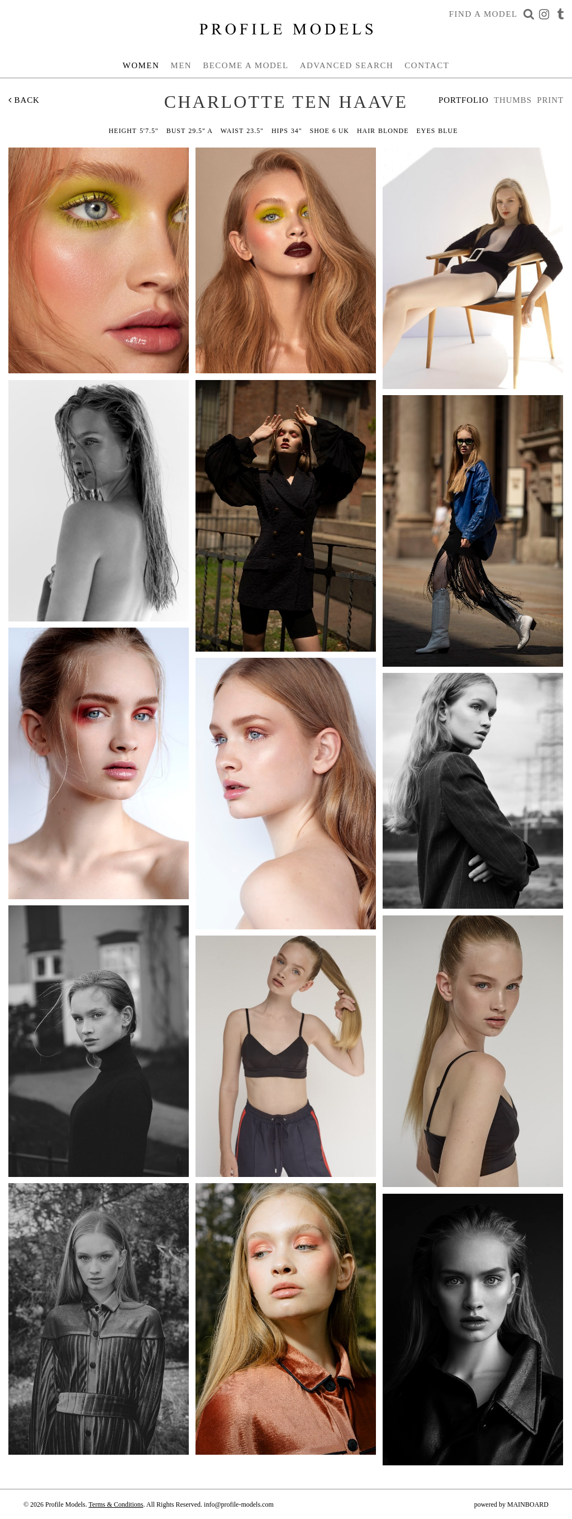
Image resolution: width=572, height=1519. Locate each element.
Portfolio (463, 100)
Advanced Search (347, 65)
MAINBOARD (528, 1504)
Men (181, 65)
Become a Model (246, 65)
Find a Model (483, 14)
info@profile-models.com (239, 1504)
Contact (426, 65)
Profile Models (286, 29)
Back (24, 100)
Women (141, 65)
